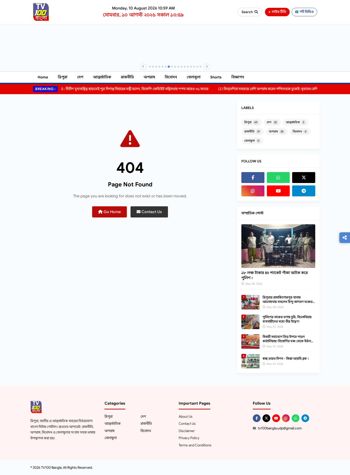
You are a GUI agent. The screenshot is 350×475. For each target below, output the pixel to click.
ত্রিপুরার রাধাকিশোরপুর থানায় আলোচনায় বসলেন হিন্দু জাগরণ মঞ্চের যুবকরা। (287, 301)
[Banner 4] (159, 66)
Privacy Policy (189, 438)
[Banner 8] (172, 66)
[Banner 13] (188, 66)
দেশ (80, 77)
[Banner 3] (156, 66)
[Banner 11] (181, 66)
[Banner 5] (162, 66)
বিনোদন (171, 77)
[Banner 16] (197, 66)
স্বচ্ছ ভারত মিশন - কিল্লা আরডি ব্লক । (285, 359)
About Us (185, 416)
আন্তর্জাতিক (102, 77)
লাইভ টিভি (277, 12)
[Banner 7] (168, 67)
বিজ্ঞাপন (237, 77)
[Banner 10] (178, 66)
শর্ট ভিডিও (304, 12)
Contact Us (149, 211)
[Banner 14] (191, 66)
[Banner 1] (150, 66)
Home (43, 77)
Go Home (109, 211)
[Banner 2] (153, 66)
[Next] (207, 67)
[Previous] (143, 67)
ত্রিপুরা (62, 77)
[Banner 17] (200, 66)
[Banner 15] (194, 66)
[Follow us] (344, 237)
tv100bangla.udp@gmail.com (280, 428)
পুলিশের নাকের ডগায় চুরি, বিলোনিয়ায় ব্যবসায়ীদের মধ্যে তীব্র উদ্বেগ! (287, 319)
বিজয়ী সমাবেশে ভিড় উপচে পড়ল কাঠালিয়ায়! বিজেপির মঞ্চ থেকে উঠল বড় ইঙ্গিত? (286, 341)
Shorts (216, 77)
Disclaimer (187, 431)
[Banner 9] (175, 66)
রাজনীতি (127, 77)
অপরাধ (149, 77)
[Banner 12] (184, 66)
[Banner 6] (165, 66)
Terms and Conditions (195, 445)
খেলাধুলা (194, 77)
